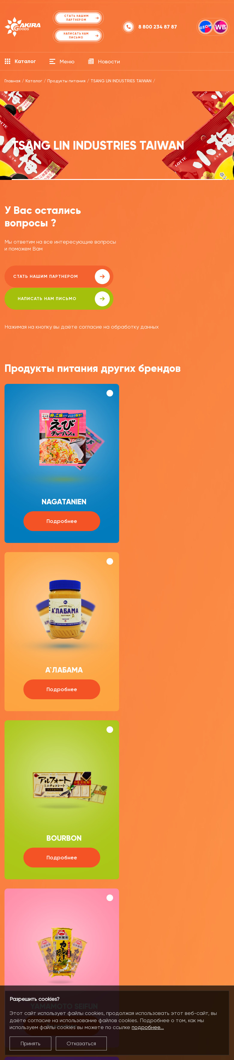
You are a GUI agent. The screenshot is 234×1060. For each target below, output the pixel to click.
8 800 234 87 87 (157, 27)
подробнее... (148, 1027)
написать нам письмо (171, 276)
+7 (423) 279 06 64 (41, 943)
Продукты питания (25, 968)
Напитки (14, 982)
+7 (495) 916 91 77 (171, 943)
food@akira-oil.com (44, 927)
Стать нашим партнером (58, 276)
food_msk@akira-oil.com (180, 927)
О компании (72, 968)
